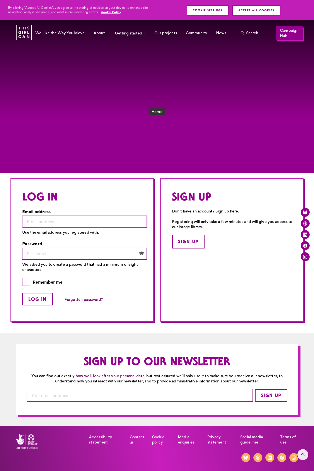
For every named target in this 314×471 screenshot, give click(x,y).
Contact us (137, 439)
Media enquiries (186, 439)
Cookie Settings (207, 10)
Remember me (47, 282)
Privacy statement (216, 439)
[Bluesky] (305, 212)
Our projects (165, 33)
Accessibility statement (100, 439)
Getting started (128, 33)
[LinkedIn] (305, 234)
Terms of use (288, 439)
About (99, 33)
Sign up (188, 241)
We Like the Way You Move (60, 33)
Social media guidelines (251, 439)
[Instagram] (305, 256)
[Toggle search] (249, 33)
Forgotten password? (84, 299)
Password (32, 244)
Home (157, 111)
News (221, 33)
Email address (36, 211)
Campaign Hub (289, 33)
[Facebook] (305, 245)
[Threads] (305, 223)
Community (196, 33)
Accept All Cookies (256, 10)
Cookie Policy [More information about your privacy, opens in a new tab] (111, 12)
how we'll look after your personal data (110, 376)
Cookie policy (158, 439)
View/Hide (141, 253)
